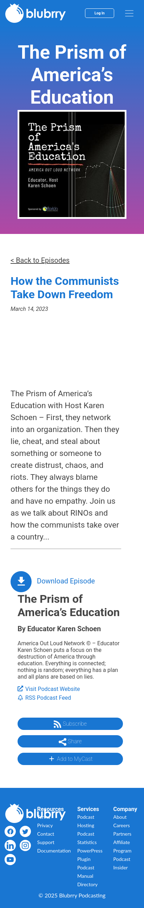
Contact (45, 834)
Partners (122, 834)
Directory (87, 884)
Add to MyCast (70, 759)
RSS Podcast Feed (44, 697)
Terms (43, 817)
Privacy (45, 825)
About (120, 817)
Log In (99, 13)
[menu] (129, 13)
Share (70, 742)
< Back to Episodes (40, 260)
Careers (121, 825)
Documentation (54, 851)
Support (45, 842)
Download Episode (66, 581)
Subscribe (70, 724)
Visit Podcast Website (49, 689)
